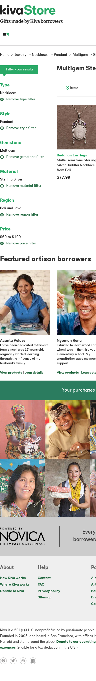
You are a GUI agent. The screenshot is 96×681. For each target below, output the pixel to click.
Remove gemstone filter (22, 157)
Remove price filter (18, 243)
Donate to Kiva (12, 591)
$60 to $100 (10, 237)
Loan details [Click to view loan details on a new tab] (33, 372)
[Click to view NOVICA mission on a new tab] (22, 537)
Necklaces (8, 93)
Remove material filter (20, 186)
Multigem (7, 151)
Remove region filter (19, 214)
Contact (44, 578)
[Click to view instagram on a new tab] (25, 661)
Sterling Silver (11, 179)
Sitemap (45, 597)
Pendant (6, 122)
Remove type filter (17, 99)
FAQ (41, 584)
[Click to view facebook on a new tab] (34, 661)
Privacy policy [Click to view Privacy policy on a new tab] (49, 591)
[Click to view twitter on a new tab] (15, 661)
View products (11, 372)
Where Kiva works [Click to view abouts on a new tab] (15, 584)
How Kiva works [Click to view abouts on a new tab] (13, 578)
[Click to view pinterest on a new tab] (5, 661)
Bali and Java (10, 208)
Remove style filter (18, 128)
